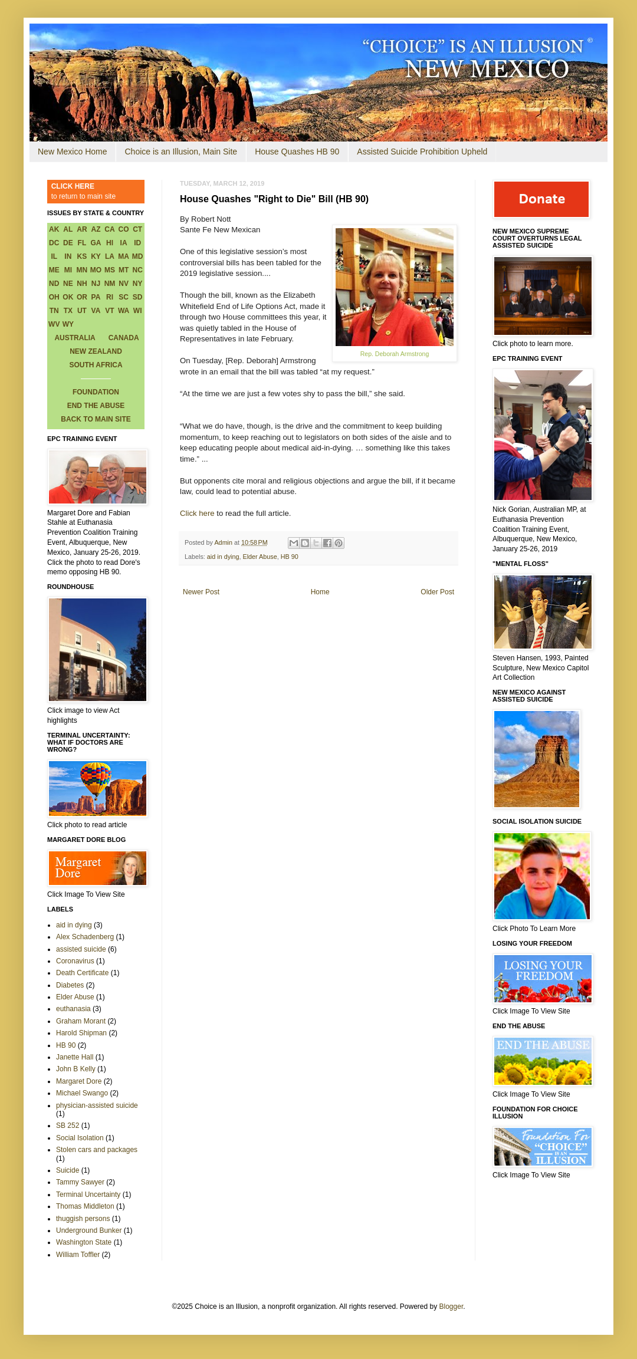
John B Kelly (76, 1069)
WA (123, 311)
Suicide (67, 1170)
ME (54, 270)
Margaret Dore (78, 1081)
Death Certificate (82, 973)
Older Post (437, 592)
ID (137, 243)
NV (124, 283)
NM (110, 283)
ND (54, 283)
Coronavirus (75, 961)
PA (96, 297)
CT (137, 229)
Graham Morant (81, 1021)
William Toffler (78, 1255)
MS (109, 270)
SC (124, 297)
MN (82, 270)
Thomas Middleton (85, 1206)
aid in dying (223, 556)
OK (68, 297)
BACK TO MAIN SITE (95, 419)
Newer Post (201, 592)
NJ (95, 283)
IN (67, 256)
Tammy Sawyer (80, 1182)
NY (138, 283)
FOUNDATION (96, 392)
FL (82, 243)
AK (54, 229)
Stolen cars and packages (96, 1150)
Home (320, 592)
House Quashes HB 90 (297, 151)
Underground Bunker (89, 1230)
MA (123, 256)
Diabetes (70, 985)
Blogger (451, 1306)
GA (95, 243)
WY (68, 324)
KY (96, 256)
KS (82, 256)
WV (54, 324)
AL (68, 229)
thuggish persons (83, 1219)
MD (137, 256)
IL (54, 256)
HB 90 (289, 556)
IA (123, 243)
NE (68, 283)
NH (82, 283)
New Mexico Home (72, 151)
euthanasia (73, 1009)
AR (82, 229)
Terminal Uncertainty (88, 1194)
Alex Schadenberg (85, 937)
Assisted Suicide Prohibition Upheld (422, 151)
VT (109, 311)
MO (95, 270)
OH (54, 297)
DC (54, 243)
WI (137, 311)
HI (109, 243)
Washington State (83, 1242)
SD (138, 297)
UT (82, 311)
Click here (197, 513)
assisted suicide (81, 949)
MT (124, 270)
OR (82, 297)
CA (109, 229)
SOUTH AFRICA (95, 365)
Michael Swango (82, 1093)
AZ (95, 229)
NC (138, 270)
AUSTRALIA (74, 338)
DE (68, 243)
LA (109, 256)
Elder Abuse (259, 556)
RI (109, 297)
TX (68, 311)
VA (96, 311)
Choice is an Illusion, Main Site (180, 151)
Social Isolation (80, 1138)
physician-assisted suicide (97, 1105)
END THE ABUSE (96, 406)
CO (124, 229)
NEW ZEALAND (96, 351)
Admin (224, 542)
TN (54, 311)
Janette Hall (74, 1057)
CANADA (124, 338)
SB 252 (67, 1125)
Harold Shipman (81, 1033)
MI (68, 270)
